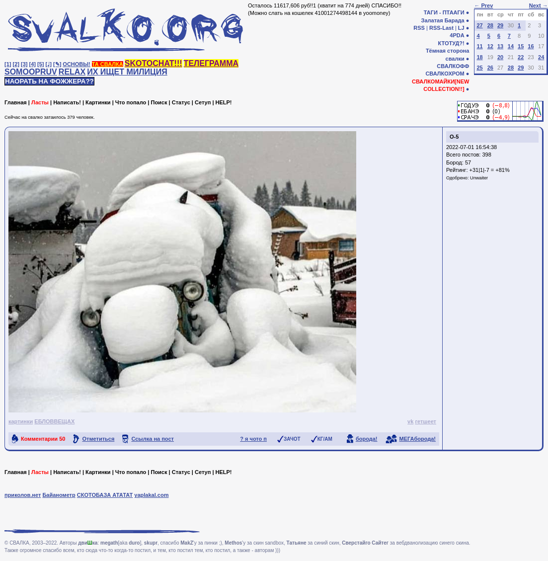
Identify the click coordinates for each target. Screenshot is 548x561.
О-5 (454, 137)
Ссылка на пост (152, 439)
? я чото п (253, 439)
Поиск (159, 102)
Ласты (40, 102)
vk (410, 421)
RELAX (72, 72)
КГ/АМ (324, 439)
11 (479, 46)
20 (500, 57)
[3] (24, 64)
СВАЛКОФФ (453, 66)
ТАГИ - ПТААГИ (444, 12)
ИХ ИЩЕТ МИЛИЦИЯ (127, 72)
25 (479, 68)
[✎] (57, 64)
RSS (419, 28)
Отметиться (98, 439)
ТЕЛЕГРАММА (211, 63)
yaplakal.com (151, 495)
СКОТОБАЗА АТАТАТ (105, 495)
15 (521, 46)
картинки (20, 421)
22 (521, 57)
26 (490, 68)
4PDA (457, 35)
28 (490, 25)
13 (500, 46)
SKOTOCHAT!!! (153, 63)
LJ (461, 28)
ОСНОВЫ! (76, 64)
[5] (40, 64)
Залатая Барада (443, 20)
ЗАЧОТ (292, 439)
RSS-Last (441, 28)
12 (490, 46)
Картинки (98, 102)
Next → (538, 5)
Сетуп (203, 102)
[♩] (49, 64)
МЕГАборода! (417, 439)
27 (479, 25)
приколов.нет (22, 495)
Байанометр (58, 495)
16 (531, 46)
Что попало (130, 102)
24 (541, 57)
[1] (7, 64)
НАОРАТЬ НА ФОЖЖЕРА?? (49, 81)
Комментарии (43, 439)
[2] (16, 64)
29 (500, 25)
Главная (15, 102)
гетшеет (425, 421)
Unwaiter (479, 177)
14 (511, 46)
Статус (181, 102)
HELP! (224, 102)
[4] (32, 64)
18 (479, 57)
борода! (367, 439)
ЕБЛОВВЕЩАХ (54, 421)
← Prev (483, 5)
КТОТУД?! (451, 43)
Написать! (67, 102)
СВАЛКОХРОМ (444, 74)
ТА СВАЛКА (107, 64)
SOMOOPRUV (30, 72)
